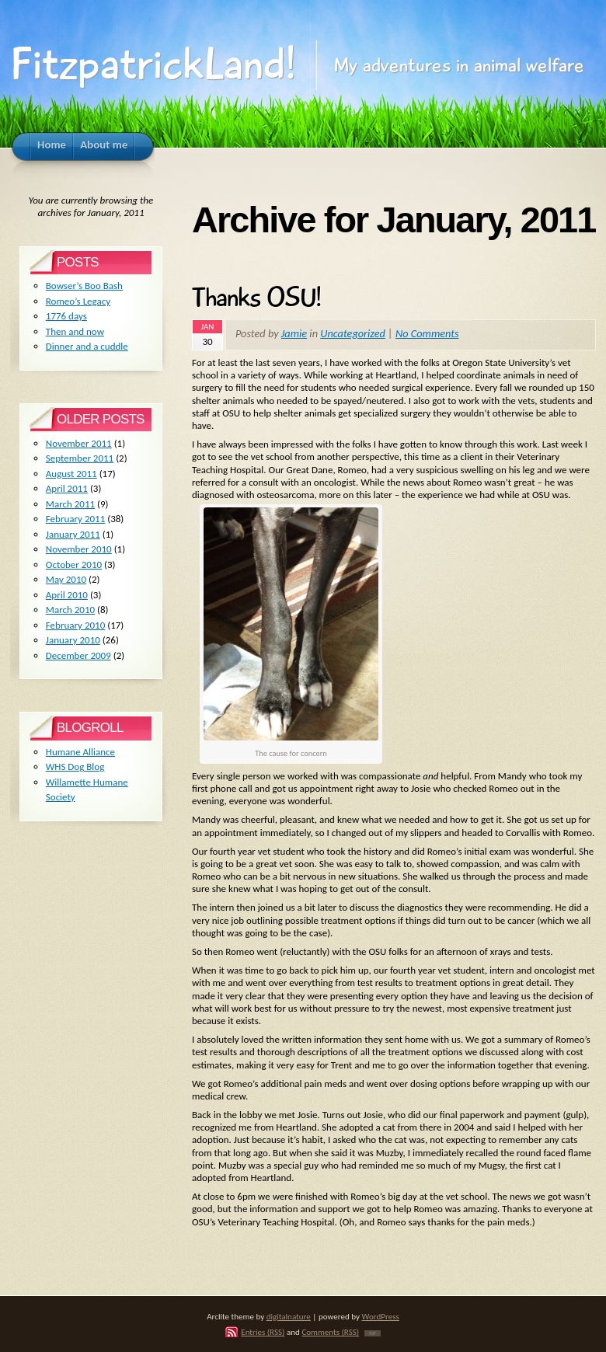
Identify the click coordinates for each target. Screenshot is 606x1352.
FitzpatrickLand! (153, 64)
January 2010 (73, 640)
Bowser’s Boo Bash (84, 285)
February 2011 (75, 518)
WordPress (380, 1316)
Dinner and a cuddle (87, 346)
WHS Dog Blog (75, 766)
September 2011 (79, 458)
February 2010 (75, 625)
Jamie (294, 333)
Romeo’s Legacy (78, 301)
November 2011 (79, 443)
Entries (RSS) (262, 1331)
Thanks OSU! (256, 298)
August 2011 (71, 473)
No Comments (427, 333)
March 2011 (70, 504)
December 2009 (78, 655)
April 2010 (67, 595)
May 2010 (66, 579)
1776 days (66, 316)
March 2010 (70, 609)
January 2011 (73, 534)
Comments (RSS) (330, 1331)
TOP (372, 1333)
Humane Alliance (80, 752)
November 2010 (79, 549)
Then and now (75, 331)
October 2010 (74, 564)
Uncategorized (352, 333)
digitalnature (288, 1316)
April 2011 (67, 488)
